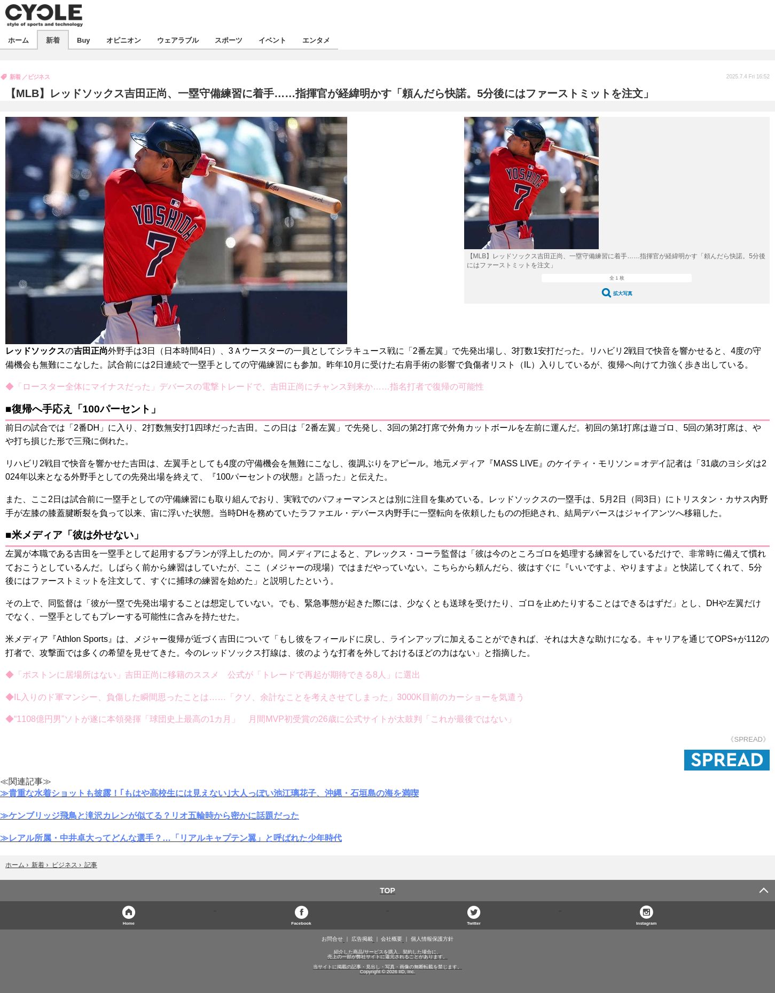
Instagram (646, 922)
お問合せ (332, 939)
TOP (387, 890)
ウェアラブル (178, 39)
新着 (53, 39)
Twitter (474, 922)
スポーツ (228, 39)
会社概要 (391, 939)
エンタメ (316, 39)
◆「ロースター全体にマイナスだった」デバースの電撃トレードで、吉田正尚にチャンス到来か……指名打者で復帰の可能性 (244, 386)
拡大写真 (622, 293)
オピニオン (123, 39)
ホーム (18, 39)
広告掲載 (362, 939)
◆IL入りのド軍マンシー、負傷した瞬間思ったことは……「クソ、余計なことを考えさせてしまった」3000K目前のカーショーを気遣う (265, 697)
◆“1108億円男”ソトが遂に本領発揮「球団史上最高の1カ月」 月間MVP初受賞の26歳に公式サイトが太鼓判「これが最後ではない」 (260, 719)
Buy (83, 39)
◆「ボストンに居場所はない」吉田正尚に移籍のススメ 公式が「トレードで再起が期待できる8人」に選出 (212, 674)
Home (129, 922)
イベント (272, 39)
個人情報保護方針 (432, 939)
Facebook (301, 922)
